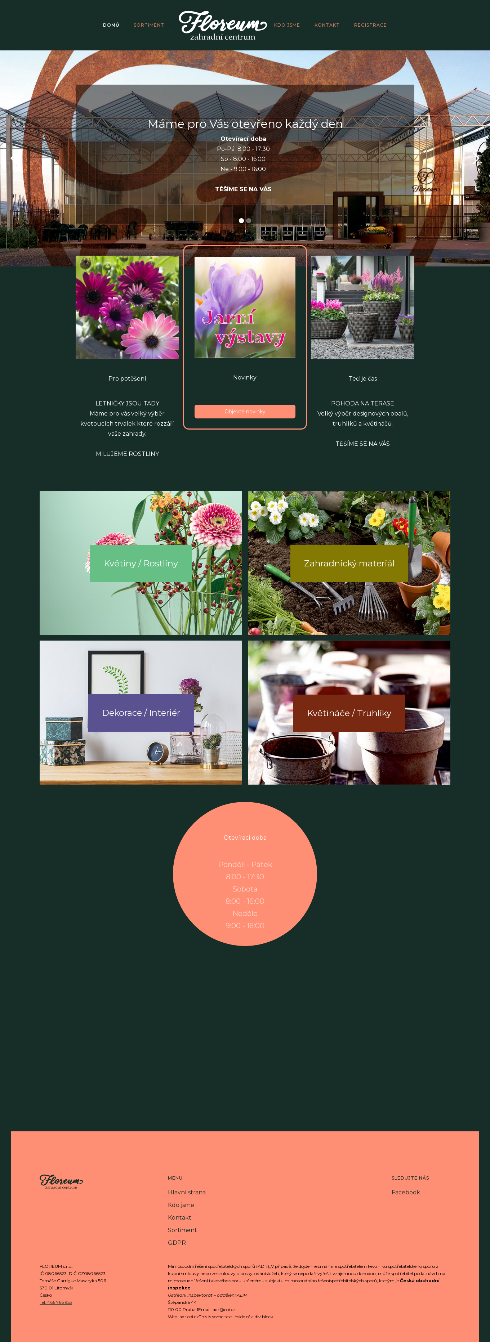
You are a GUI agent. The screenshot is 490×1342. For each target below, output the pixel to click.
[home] (223, 25)
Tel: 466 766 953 (56, 1302)
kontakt (327, 25)
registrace (370, 25)
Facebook (406, 1192)
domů (111, 25)
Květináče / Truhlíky (349, 713)
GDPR (177, 1242)
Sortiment (182, 1230)
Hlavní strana (187, 1192)
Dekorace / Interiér (141, 713)
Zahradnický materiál (349, 563)
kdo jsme (287, 25)
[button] (152, 25)
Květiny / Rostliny (141, 563)
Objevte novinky (245, 411)
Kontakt (179, 1217)
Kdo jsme (181, 1205)
